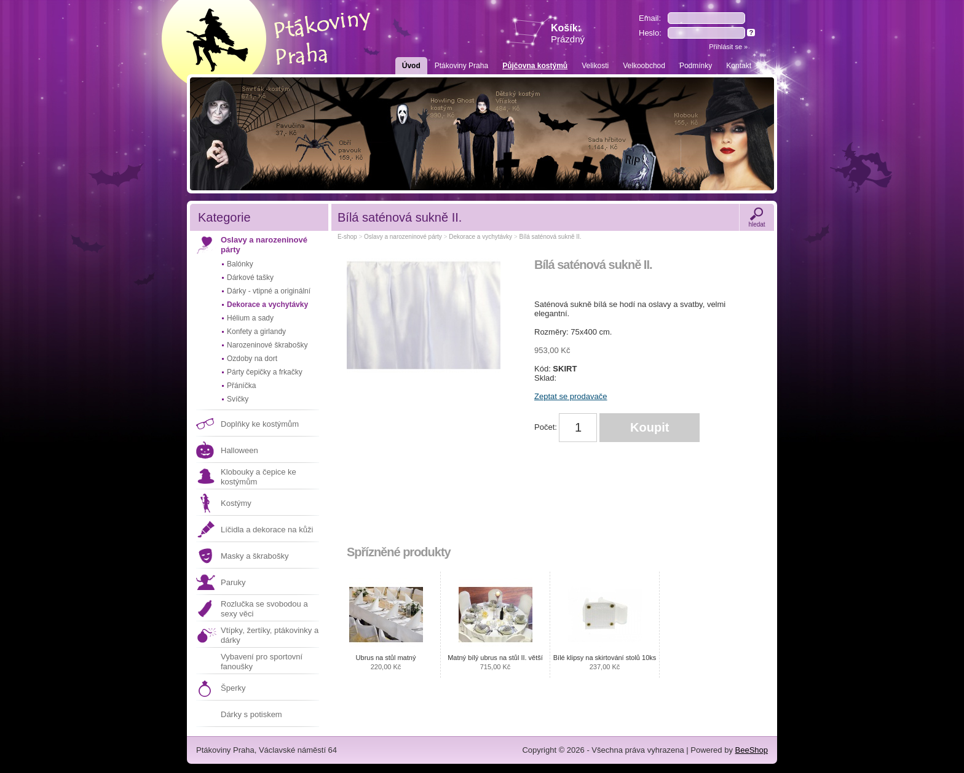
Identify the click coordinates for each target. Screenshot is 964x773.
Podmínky (695, 65)
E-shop (347, 236)
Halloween (239, 450)
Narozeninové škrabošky (267, 345)
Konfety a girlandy (256, 331)
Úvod (411, 65)
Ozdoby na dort (252, 358)
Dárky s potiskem (251, 714)
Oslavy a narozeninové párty (264, 244)
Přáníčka (241, 385)
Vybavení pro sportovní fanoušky (261, 661)
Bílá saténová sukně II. (550, 236)
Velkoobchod (644, 65)
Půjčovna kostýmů (534, 65)
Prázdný (568, 39)
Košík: (568, 33)
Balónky (240, 264)
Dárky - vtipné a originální (268, 291)
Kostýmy (236, 503)
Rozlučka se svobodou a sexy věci (264, 608)
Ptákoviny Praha (461, 65)
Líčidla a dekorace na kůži (267, 529)
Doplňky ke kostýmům (260, 424)
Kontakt (738, 65)
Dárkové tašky (250, 277)
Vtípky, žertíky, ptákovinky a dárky (269, 635)
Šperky (233, 688)
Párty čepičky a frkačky (264, 372)
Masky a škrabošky (255, 556)
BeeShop (751, 750)
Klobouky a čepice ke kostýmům (258, 476)
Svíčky (237, 399)
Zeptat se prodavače (570, 396)
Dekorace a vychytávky (267, 304)
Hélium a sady (250, 318)
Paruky (233, 582)
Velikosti (595, 65)
